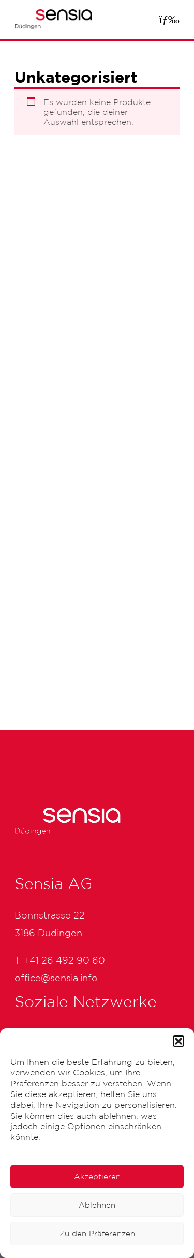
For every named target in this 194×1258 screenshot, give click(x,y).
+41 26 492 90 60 (64, 960)
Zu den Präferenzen (97, 1233)
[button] (178, 1041)
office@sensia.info (56, 977)
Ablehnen (97, 1205)
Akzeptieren (97, 1176)
